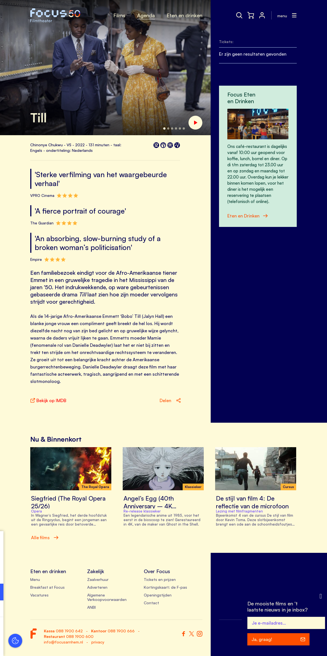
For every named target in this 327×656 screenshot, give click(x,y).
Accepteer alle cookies (47, 629)
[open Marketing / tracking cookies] (85, 609)
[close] (86, 541)
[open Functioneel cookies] (85, 592)
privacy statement (25, 574)
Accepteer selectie (47, 645)
